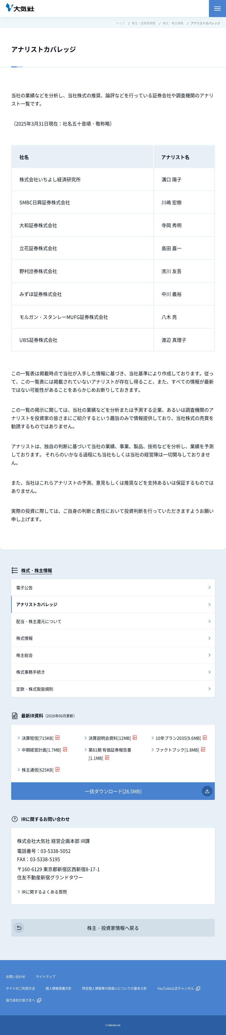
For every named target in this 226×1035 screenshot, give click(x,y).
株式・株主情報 (36, 570)
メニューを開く (217, 8)
